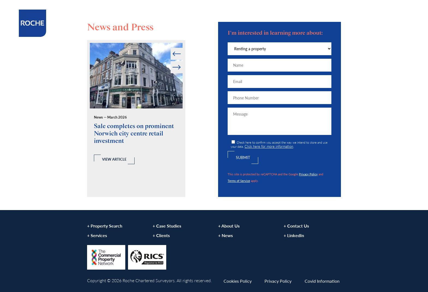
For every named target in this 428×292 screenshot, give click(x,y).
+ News (225, 235)
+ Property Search (104, 226)
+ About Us (229, 226)
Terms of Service (239, 180)
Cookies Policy (238, 281)
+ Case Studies (167, 226)
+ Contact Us (296, 226)
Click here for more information (269, 146)
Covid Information (322, 281)
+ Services (97, 235)
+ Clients (161, 235)
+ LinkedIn (294, 235)
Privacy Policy (308, 174)
